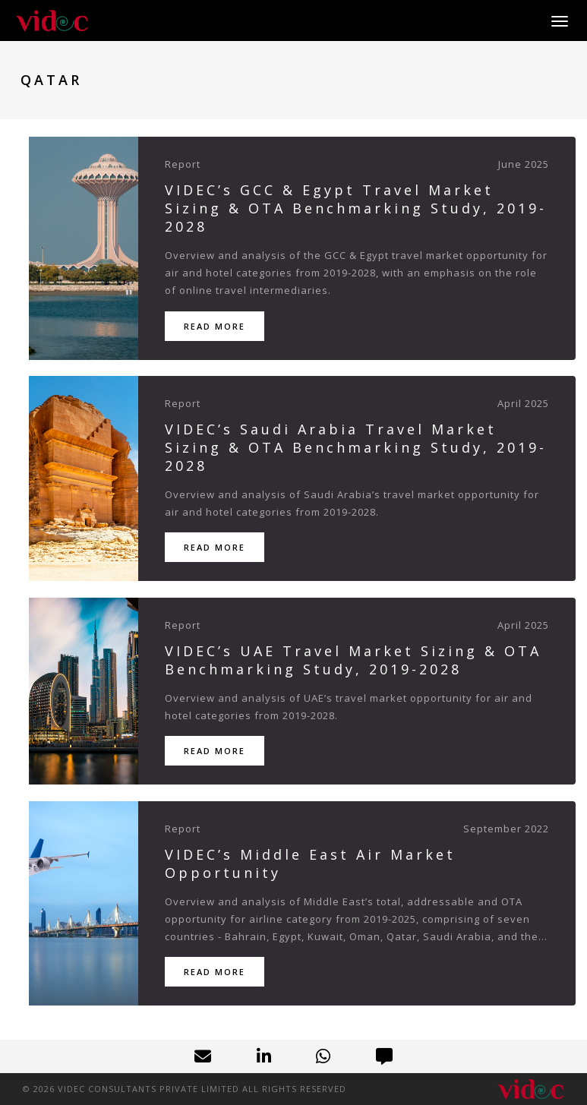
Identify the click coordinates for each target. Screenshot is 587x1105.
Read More (214, 326)
